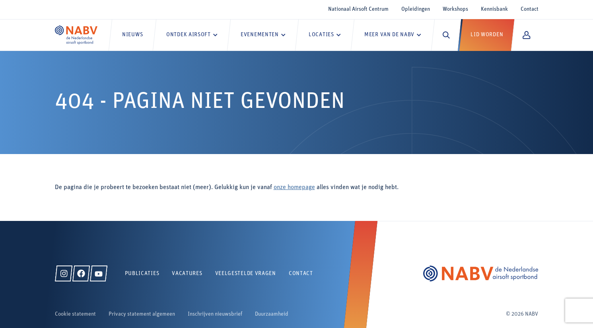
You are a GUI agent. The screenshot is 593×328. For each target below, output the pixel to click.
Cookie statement (75, 314)
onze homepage (294, 187)
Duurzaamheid (271, 314)
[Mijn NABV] (526, 35)
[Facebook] (81, 273)
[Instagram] (63, 273)
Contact (530, 9)
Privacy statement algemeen (142, 314)
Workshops (455, 9)
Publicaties (142, 274)
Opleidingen (415, 9)
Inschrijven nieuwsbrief (215, 314)
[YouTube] (98, 273)
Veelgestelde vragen (245, 274)
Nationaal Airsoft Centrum (358, 9)
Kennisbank (494, 9)
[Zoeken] (446, 35)
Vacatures (187, 274)
